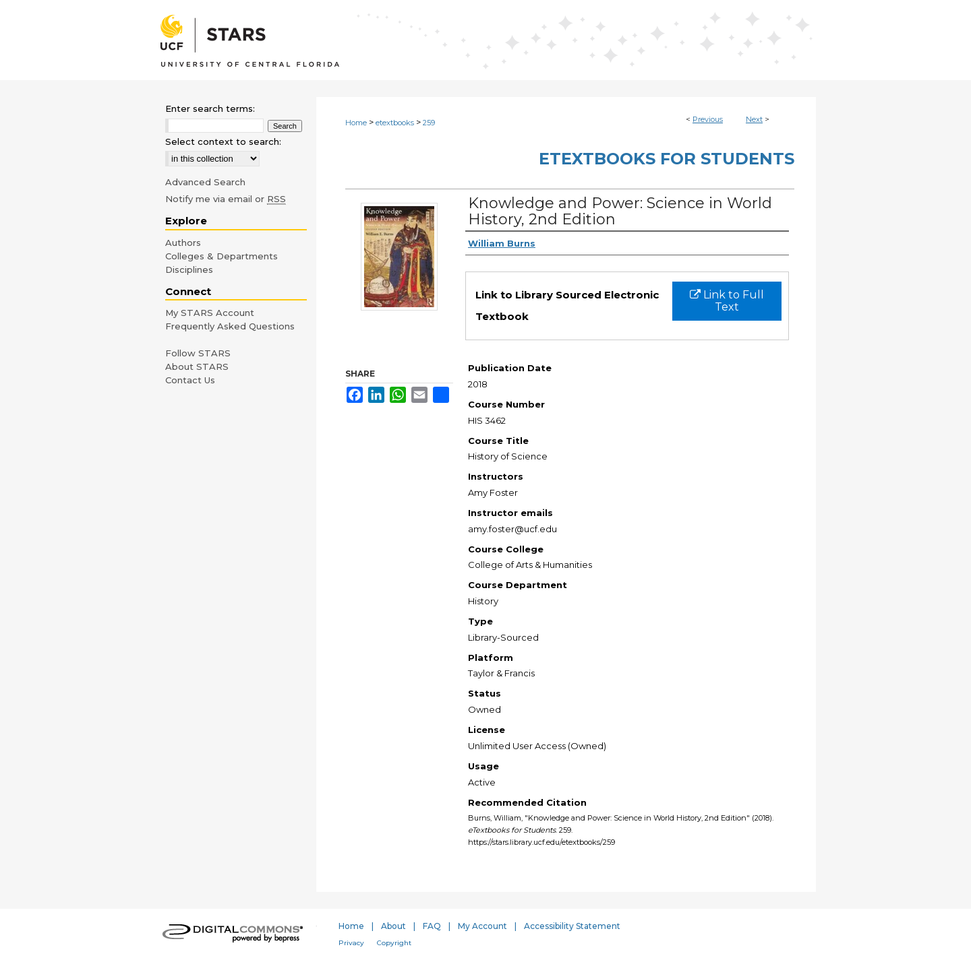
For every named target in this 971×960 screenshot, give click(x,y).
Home (356, 122)
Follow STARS (198, 353)
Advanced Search (205, 182)
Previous (708, 119)
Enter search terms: (210, 108)
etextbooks (395, 122)
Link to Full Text (727, 300)
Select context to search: (223, 141)
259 (429, 122)
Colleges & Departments (221, 256)
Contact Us (190, 380)
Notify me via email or (225, 198)
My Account (482, 926)
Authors (183, 242)
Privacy (351, 942)
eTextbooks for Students (666, 158)
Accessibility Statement (572, 926)
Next (754, 119)
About (393, 926)
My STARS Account (209, 312)
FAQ (432, 926)
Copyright (394, 942)
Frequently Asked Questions (230, 326)
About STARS (197, 366)
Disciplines (189, 269)
